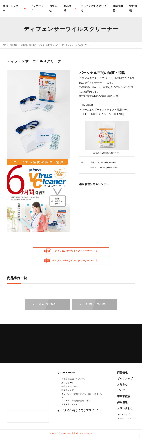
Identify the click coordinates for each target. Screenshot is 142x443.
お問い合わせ (125, 408)
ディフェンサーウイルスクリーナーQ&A (71, 260)
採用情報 (122, 402)
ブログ (121, 390)
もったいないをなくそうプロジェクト (79, 410)
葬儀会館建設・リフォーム (74, 379)
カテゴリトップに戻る (94, 304)
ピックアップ (125, 378)
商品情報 (122, 372)
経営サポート (67, 383)
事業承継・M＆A (69, 404)
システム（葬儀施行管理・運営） (76, 401)
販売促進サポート (69, 386)
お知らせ (122, 384)
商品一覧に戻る (47, 304)
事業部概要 (123, 396)
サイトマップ (123, 414)
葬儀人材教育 (67, 390)
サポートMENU (66, 372)
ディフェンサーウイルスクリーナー (71, 251)
